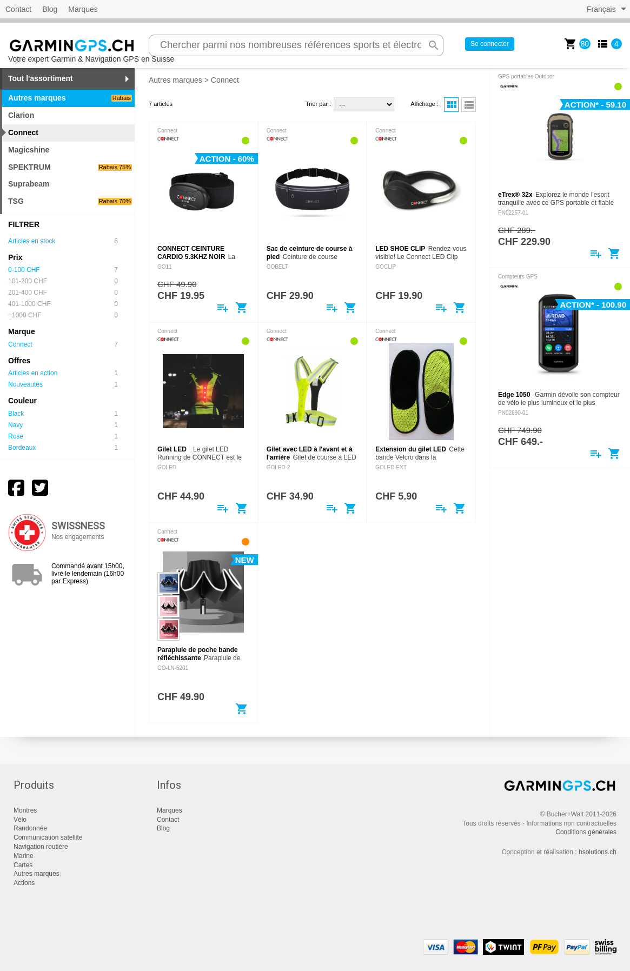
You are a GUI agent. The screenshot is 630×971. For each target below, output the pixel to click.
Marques (82, 9)
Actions (24, 883)
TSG (70, 201)
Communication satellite (48, 837)
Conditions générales (585, 832)
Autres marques (175, 80)
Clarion (21, 115)
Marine (24, 856)
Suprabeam (28, 183)
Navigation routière (41, 846)
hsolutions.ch (597, 852)
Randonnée (30, 828)
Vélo (20, 819)
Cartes (23, 865)
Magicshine (28, 149)
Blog (49, 9)
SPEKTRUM (70, 167)
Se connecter (489, 44)
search (433, 45)
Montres (25, 810)
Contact (18, 9)
